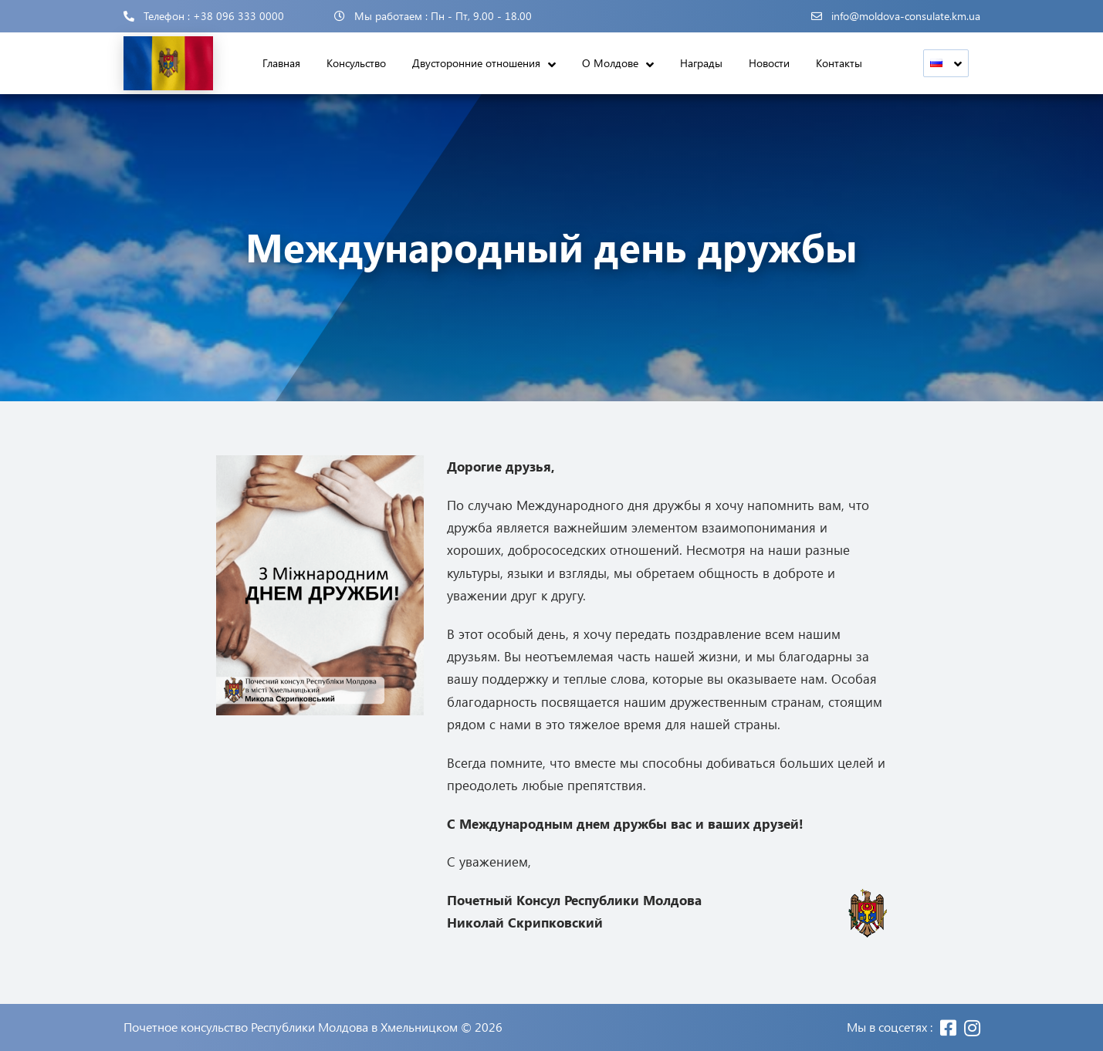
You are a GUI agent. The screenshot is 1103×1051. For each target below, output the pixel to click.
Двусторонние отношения (476, 63)
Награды (701, 63)
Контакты (839, 63)
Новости (769, 63)
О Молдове (610, 63)
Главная (281, 63)
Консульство (356, 63)
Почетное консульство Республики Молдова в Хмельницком (290, 1027)
